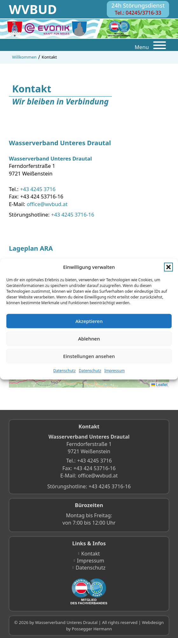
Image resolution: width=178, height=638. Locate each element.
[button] (168, 267)
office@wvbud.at (47, 204)
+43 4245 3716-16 (72, 214)
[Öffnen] (159, 46)
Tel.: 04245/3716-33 (138, 12)
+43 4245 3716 (38, 189)
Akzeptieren (89, 321)
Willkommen (24, 57)
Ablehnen (89, 338)
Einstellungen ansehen (89, 356)
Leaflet (159, 385)
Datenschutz (64, 371)
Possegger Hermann (92, 629)
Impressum (114, 371)
